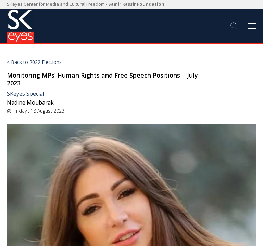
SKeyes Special (25, 93)
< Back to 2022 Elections (34, 62)
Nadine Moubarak (30, 102)
